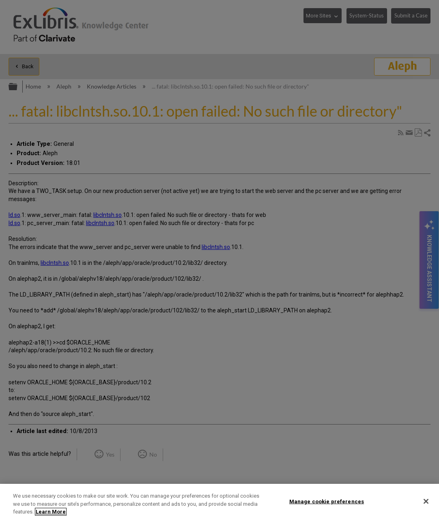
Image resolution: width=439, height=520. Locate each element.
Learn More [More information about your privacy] (51, 512)
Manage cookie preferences (326, 501)
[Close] (426, 501)
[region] (219, 502)
